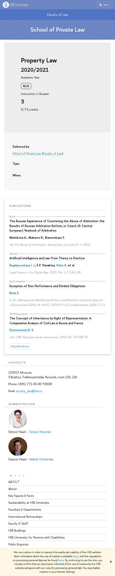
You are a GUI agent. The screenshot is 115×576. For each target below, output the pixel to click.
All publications (20, 346)
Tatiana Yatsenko (40, 432)
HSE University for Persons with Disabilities (36, 537)
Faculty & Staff (18, 524)
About (14, 482)
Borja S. (14, 293)
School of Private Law (57, 30)
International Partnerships (25, 517)
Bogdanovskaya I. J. (22, 265)
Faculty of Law (57, 14)
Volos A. (61, 265)
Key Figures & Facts (21, 496)
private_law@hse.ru (29, 391)
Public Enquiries (18, 544)
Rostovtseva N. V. (21, 330)
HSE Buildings (17, 530)
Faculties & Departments (24, 509)
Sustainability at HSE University (28, 503)
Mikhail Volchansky (41, 459)
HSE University (18, 4)
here (76, 556)
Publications (20, 206)
